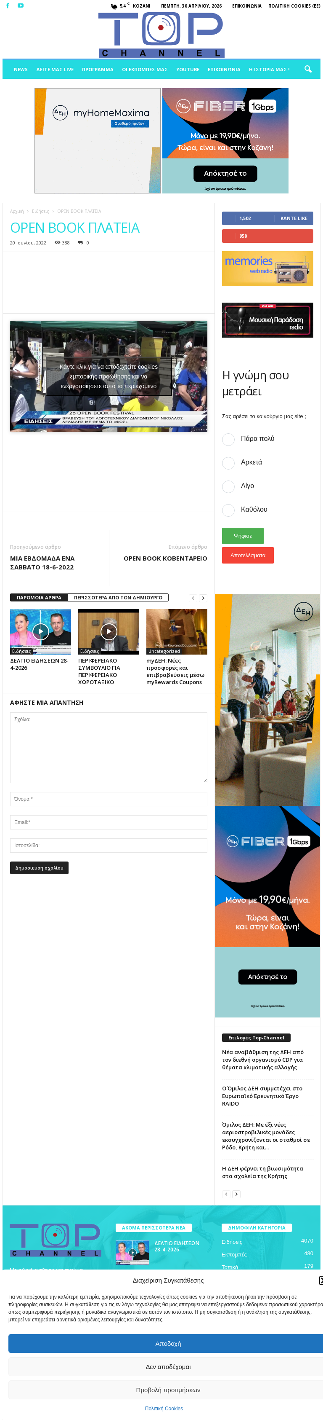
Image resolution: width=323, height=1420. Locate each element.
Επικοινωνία (247, 6)
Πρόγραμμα (98, 69)
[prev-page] (193, 597)
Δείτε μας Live (55, 69)
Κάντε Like (294, 218)
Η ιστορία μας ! (269, 69)
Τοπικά (230, 1267)
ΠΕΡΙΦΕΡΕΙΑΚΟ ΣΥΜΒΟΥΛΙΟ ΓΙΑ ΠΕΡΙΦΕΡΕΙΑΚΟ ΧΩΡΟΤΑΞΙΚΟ (99, 671)
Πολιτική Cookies (164, 1409)
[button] (308, 69)
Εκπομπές (234, 1254)
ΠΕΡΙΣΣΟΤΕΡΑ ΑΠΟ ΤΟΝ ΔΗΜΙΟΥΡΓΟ (118, 597)
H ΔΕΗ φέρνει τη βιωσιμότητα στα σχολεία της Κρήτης (262, 1172)
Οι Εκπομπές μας (145, 69)
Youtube (187, 69)
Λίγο (247, 485)
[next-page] (203, 597)
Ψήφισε (243, 536)
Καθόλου (254, 509)
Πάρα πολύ (257, 438)
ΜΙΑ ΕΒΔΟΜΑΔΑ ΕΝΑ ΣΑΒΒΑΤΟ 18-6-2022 (42, 562)
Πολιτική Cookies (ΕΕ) (294, 6)
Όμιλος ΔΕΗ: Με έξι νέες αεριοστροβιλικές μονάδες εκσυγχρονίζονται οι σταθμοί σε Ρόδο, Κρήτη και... (266, 1136)
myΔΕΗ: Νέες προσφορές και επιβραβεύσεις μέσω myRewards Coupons (175, 671)
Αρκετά (251, 462)
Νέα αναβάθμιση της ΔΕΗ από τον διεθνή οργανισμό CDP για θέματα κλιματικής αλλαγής (263, 1059)
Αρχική (17, 211)
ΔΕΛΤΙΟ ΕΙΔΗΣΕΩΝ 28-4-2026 (39, 664)
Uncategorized (164, 651)
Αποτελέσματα (247, 555)
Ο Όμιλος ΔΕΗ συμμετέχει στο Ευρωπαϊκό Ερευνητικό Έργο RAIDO (262, 1095)
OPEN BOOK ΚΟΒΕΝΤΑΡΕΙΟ (165, 558)
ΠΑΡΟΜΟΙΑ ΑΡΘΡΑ (39, 597)
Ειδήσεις (40, 211)
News (21, 69)
